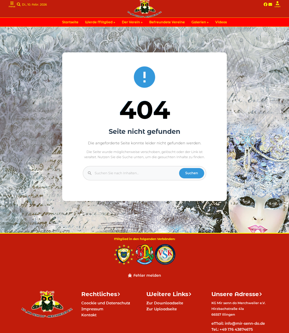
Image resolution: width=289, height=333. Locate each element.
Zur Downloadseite (164, 303)
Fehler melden (144, 275)
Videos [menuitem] (221, 22)
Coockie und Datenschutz (105, 303)
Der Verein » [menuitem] (132, 22)
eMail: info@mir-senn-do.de (238, 323)
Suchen (191, 173)
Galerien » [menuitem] (200, 22)
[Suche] (137, 173)
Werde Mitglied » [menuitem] (100, 22)
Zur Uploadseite (161, 309)
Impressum (92, 309)
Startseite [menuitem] (70, 22)
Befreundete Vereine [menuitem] (167, 22)
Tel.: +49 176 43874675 (232, 329)
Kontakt (89, 315)
